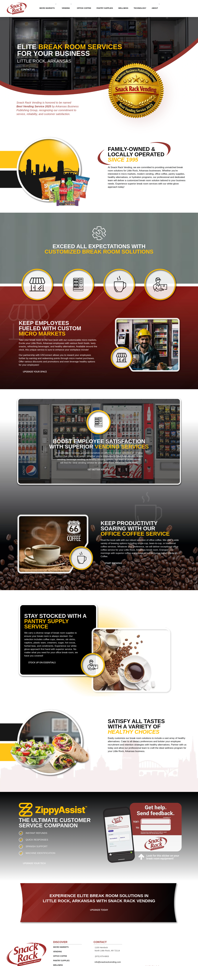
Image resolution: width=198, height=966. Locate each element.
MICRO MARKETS (47, 8)
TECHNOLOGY (140, 8)
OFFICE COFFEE (84, 8)
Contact (177, 8)
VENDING (66, 8)
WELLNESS (123, 8)
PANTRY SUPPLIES (105, 8)
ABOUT (156, 8)
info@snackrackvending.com (108, 962)
